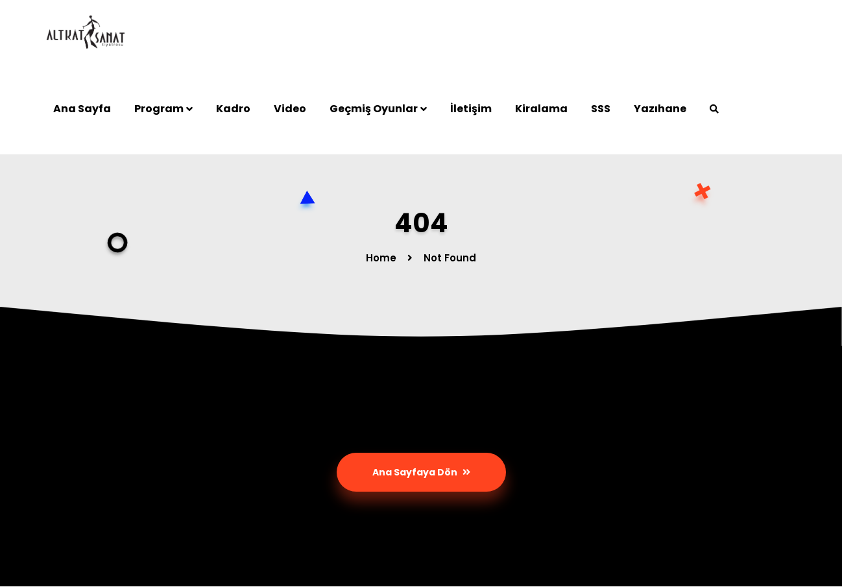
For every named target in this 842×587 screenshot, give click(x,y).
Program (159, 108)
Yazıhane (660, 108)
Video (290, 108)
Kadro (233, 108)
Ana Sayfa (82, 108)
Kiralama (541, 108)
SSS (600, 108)
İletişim (471, 108)
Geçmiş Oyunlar (374, 108)
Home (381, 258)
